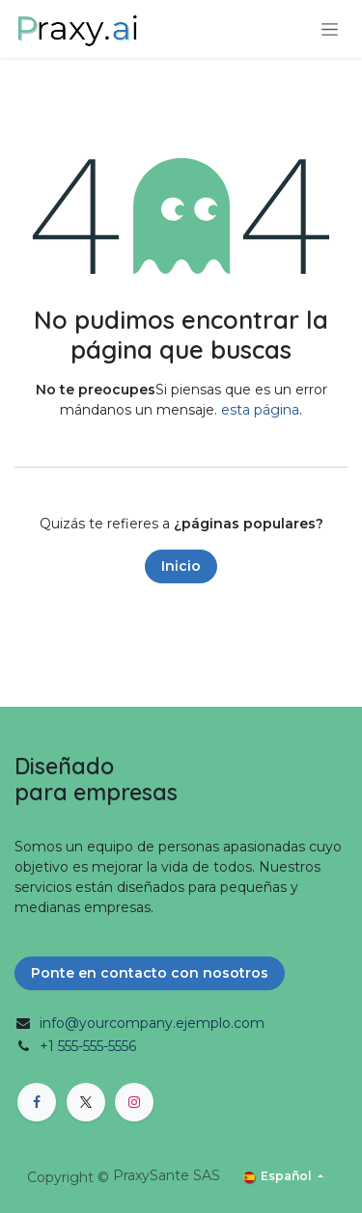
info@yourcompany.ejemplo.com (152, 1023)
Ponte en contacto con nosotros (149, 973)
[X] (86, 1102)
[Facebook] (36, 1102)
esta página (260, 409)
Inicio (181, 566)
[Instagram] (134, 1102)
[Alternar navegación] (330, 29)
